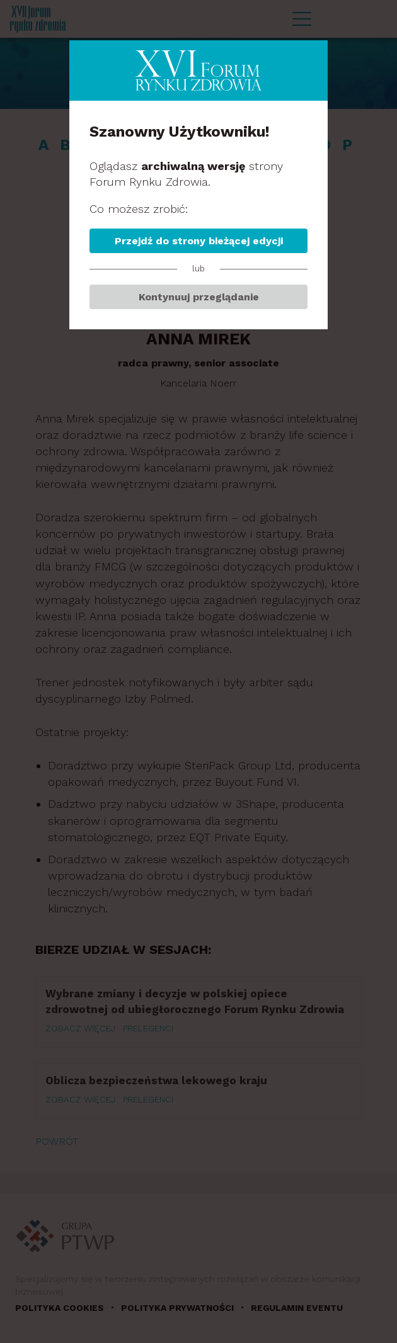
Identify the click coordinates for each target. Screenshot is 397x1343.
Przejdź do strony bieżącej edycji (199, 241)
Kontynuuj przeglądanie (199, 297)
